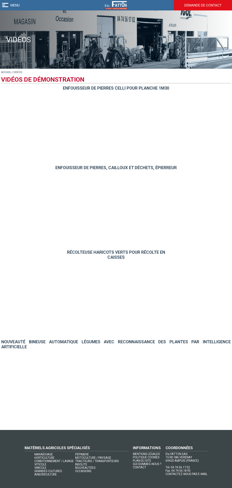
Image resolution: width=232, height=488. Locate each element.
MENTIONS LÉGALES (146, 454)
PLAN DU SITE (142, 460)
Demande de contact (203, 5)
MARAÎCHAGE (43, 454)
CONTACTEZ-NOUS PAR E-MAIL (186, 474)
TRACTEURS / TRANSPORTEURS (97, 461)
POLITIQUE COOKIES (146, 457)
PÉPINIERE (82, 454)
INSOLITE (81, 464)
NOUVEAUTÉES (85, 467)
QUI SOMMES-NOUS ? (147, 464)
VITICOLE (40, 464)
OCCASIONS (83, 471)
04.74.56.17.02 (180, 467)
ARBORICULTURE (45, 474)
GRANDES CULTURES (48, 471)
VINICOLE (40, 467)
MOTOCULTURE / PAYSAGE (93, 457)
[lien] (6, 72)
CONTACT (139, 467)
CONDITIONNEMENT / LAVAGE (54, 461)
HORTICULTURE (44, 457)
